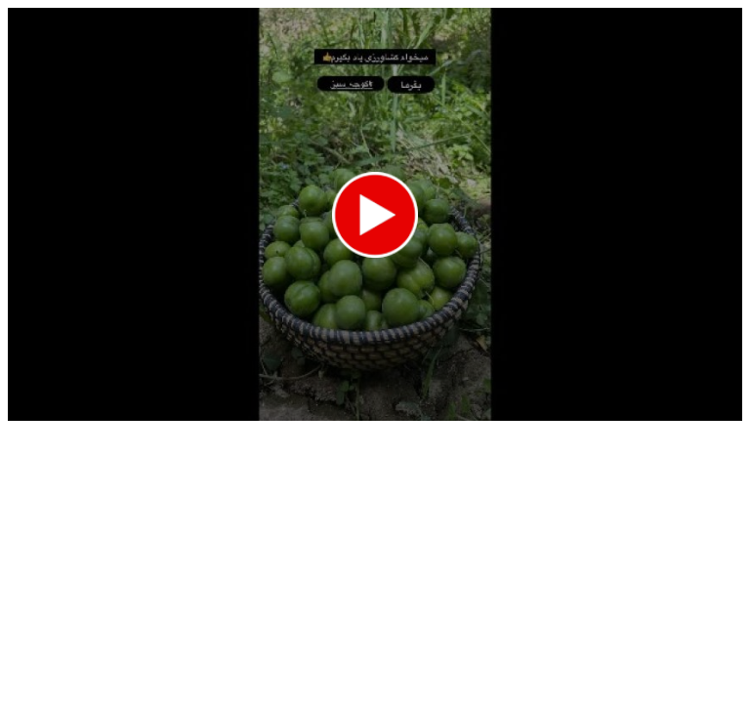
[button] (375, 215)
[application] (375, 214)
